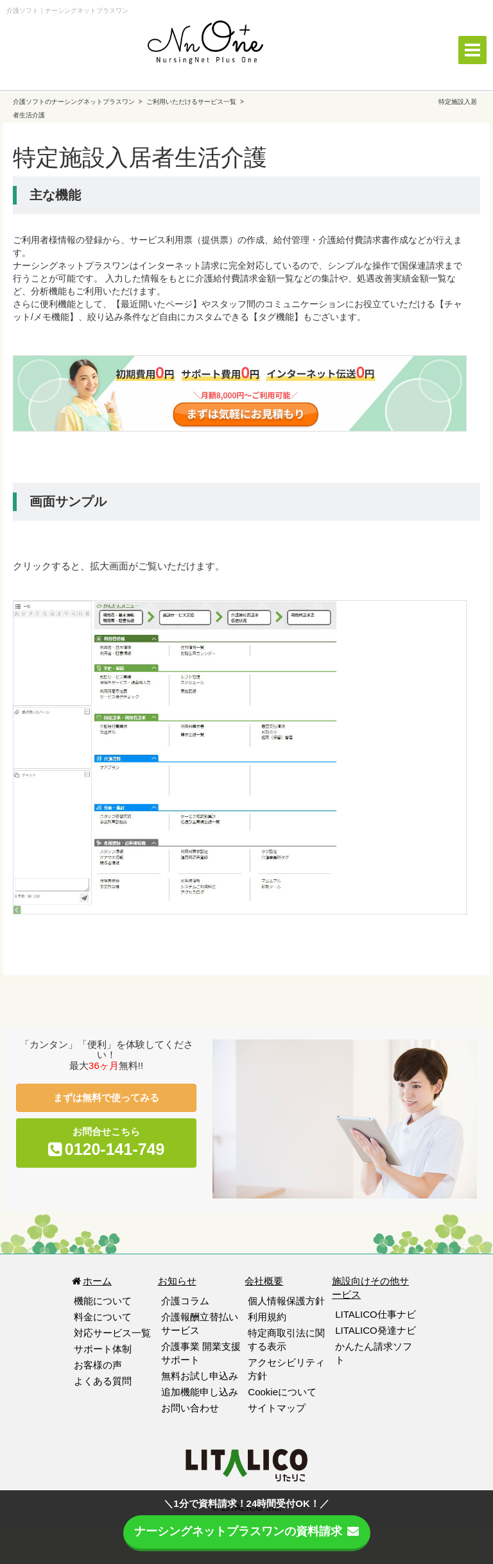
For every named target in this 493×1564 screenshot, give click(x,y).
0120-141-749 (115, 1149)
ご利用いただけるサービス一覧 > (194, 101)
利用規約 (267, 1316)
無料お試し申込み (199, 1375)
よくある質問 (103, 1380)
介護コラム (185, 1300)
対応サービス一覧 (112, 1332)
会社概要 (264, 1280)
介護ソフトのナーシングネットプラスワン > (78, 101)
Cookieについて (282, 1391)
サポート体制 (103, 1348)
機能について (103, 1300)
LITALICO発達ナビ (375, 1330)
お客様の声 (98, 1364)
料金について (103, 1316)
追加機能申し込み (199, 1391)
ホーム (91, 1280)
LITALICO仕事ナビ (375, 1314)
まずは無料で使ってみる (106, 1097)
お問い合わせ (190, 1407)
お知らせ (177, 1280)
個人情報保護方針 (286, 1300)
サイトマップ (277, 1407)
